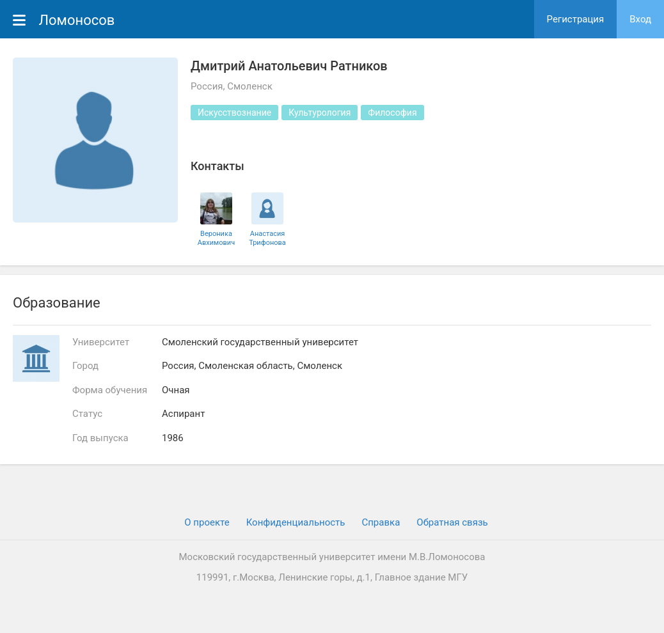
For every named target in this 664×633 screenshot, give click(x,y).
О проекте (206, 522)
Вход (640, 19)
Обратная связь (451, 522)
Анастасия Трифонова (267, 238)
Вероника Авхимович (216, 238)
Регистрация (576, 19)
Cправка (380, 522)
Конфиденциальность (295, 522)
